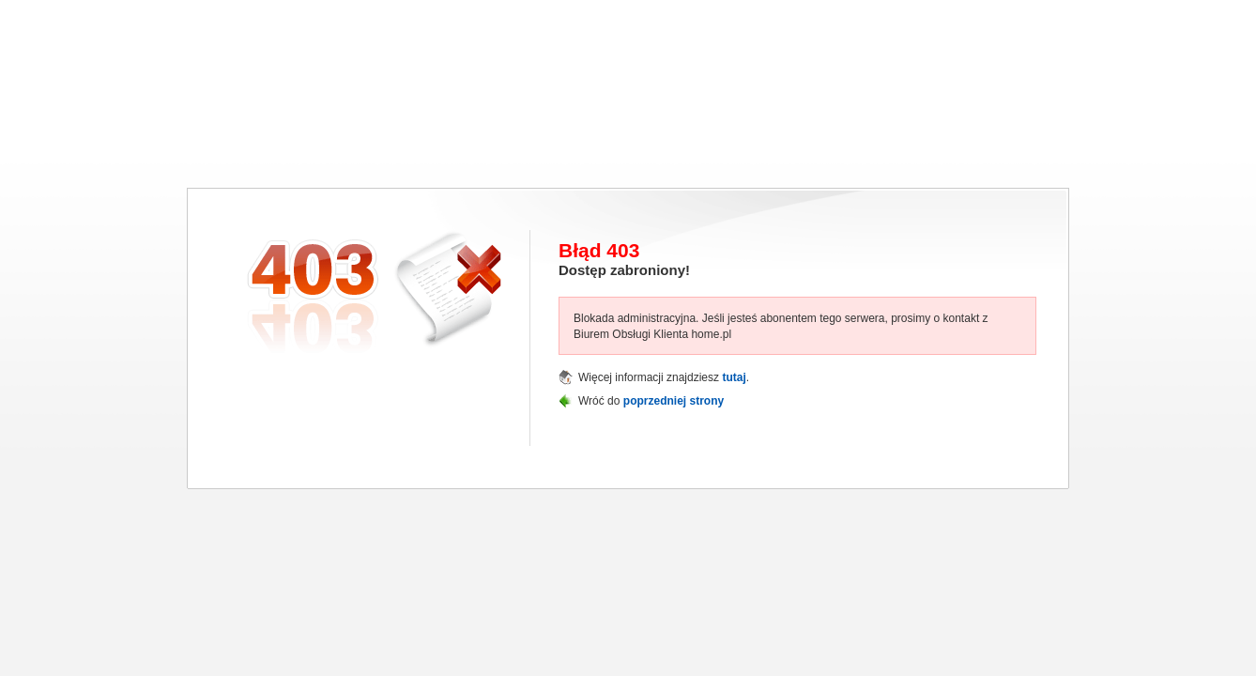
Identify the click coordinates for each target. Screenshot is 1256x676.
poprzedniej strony (673, 400)
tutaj (733, 377)
